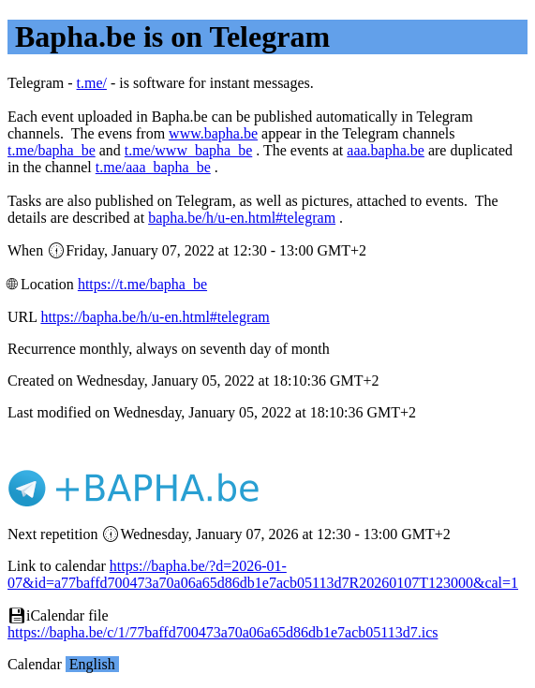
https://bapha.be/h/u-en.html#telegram (154, 317)
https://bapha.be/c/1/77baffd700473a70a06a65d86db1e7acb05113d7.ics (222, 632)
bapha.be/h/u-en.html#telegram (241, 218)
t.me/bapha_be (51, 150)
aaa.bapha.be (385, 150)
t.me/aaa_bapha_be (153, 167)
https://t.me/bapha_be (142, 284)
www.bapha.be (213, 133)
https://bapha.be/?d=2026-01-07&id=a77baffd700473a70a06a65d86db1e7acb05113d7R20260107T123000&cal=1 (262, 574)
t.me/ (92, 83)
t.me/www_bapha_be (188, 150)
